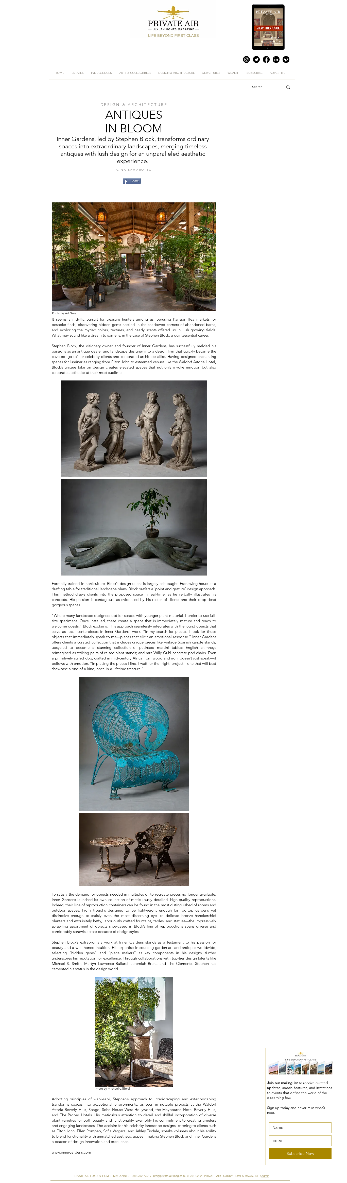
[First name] (298, 1128)
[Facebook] (266, 59)
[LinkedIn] (276, 59)
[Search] (264, 87)
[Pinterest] (286, 59)
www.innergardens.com (71, 1152)
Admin (265, 1175)
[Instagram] (246, 59)
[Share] (132, 181)
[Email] (298, 1141)
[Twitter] (256, 59)
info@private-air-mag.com (169, 1175)
